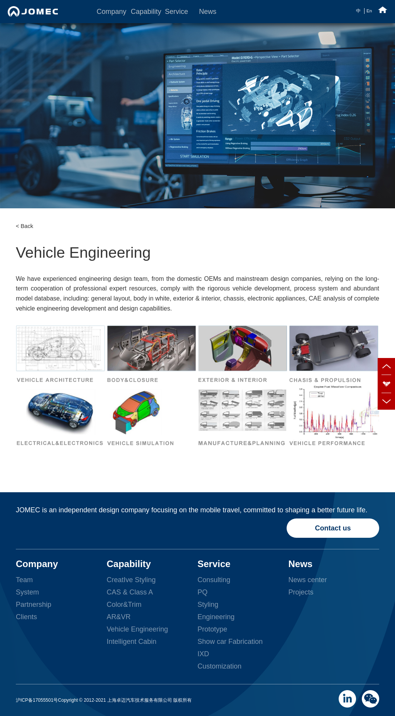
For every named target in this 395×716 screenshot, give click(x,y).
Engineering (216, 617)
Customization (219, 666)
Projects (301, 592)
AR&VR (118, 617)
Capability (142, 11)
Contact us (333, 528)
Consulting (214, 580)
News (207, 11)
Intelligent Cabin (131, 641)
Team (24, 580)
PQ (203, 592)
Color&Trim (123, 604)
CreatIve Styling (130, 580)
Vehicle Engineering (137, 629)
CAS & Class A (129, 592)
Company (107, 11)
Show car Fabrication (230, 641)
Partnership (33, 604)
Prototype (212, 629)
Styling (208, 604)
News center (308, 580)
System (27, 592)
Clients (26, 617)
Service (176, 11)
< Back (24, 226)
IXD (203, 654)
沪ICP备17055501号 (37, 700)
